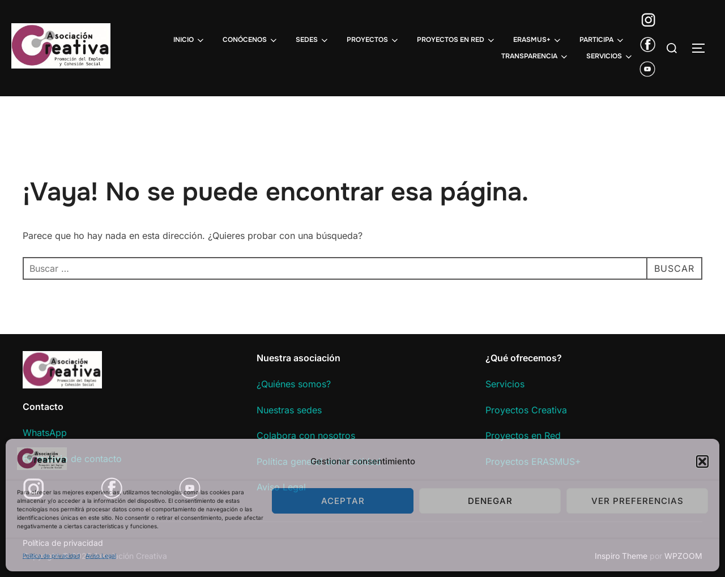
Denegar (490, 500)
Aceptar (343, 500)
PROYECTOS (373, 40)
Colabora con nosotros (306, 435)
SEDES (313, 40)
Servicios (504, 384)
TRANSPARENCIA (535, 57)
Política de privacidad (51, 555)
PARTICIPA (602, 40)
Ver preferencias (637, 500)
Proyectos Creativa (526, 410)
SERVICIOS (610, 57)
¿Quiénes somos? (294, 384)
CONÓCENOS (251, 40)
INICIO (189, 40)
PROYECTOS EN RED (456, 40)
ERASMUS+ (537, 40)
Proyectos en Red (523, 435)
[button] (702, 461)
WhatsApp (45, 432)
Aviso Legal (101, 555)
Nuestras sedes (289, 410)
